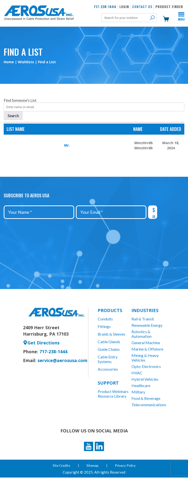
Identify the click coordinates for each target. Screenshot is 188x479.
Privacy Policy (125, 467)
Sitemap (93, 467)
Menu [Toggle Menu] (181, 17)
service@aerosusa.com (62, 360)
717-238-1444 (105, 6)
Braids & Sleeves (111, 334)
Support (108, 383)
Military (138, 392)
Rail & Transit (142, 318)
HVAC (136, 372)
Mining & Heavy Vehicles (145, 357)
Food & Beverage (145, 398)
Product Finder (169, 6)
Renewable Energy (147, 325)
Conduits (105, 318)
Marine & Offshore (147, 349)
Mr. (67, 145)
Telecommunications (148, 404)
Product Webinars (113, 391)
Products (110, 310)
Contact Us (142, 6)
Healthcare (140, 385)
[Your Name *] (39, 212)
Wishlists (26, 62)
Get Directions (41, 343)
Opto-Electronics (146, 366)
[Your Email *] (111, 212)
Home (9, 62)
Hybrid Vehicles (144, 379)
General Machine (145, 342)
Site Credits (61, 467)
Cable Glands (109, 341)
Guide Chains (109, 349)
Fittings (104, 326)
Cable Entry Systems (108, 359)
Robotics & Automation (141, 334)
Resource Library (112, 396)
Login (124, 6)
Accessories (108, 369)
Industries (144, 310)
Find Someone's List (20, 100)
